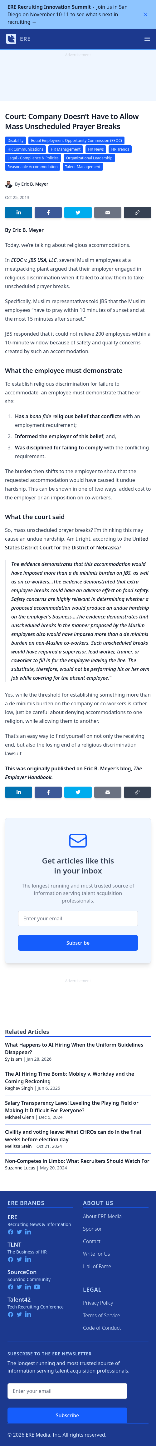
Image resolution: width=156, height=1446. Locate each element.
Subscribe (78, 942)
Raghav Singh (19, 1088)
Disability (15, 140)
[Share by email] (107, 212)
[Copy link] (137, 212)
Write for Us (96, 1253)
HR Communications (25, 149)
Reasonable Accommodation (32, 166)
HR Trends (120, 149)
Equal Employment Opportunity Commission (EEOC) (76, 140)
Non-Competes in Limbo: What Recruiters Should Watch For (77, 1161)
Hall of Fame (97, 1266)
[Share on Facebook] (48, 212)
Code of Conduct (102, 1327)
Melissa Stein (18, 1146)
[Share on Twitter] (77, 212)
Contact (91, 1241)
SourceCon (22, 1272)
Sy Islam (13, 1059)
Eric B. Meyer (34, 184)
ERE (12, 1217)
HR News (96, 149)
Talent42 (19, 1299)
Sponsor (92, 1228)
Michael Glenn (19, 1117)
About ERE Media (102, 1216)
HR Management (65, 149)
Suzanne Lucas (20, 1168)
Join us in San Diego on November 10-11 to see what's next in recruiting (67, 14)
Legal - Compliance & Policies (33, 158)
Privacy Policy (98, 1302)
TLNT (14, 1244)
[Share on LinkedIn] (18, 212)
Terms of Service (101, 1315)
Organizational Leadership (89, 158)
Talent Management (82, 166)
